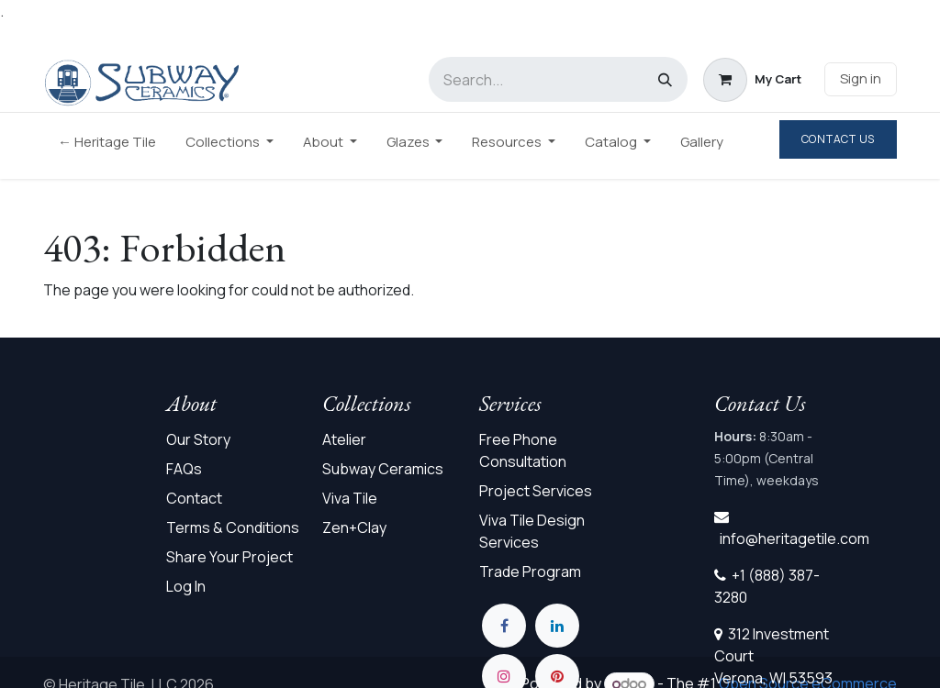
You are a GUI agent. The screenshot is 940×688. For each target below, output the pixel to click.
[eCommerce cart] (752, 79)
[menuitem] (107, 146)
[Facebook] (504, 626)
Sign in (860, 78)
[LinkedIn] (557, 626)
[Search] (665, 79)
